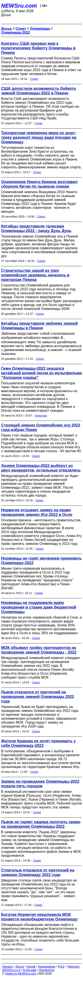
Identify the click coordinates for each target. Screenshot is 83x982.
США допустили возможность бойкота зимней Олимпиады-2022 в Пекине (38, 90)
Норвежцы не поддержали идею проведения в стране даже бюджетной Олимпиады (38, 607)
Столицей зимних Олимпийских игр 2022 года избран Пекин (40, 427)
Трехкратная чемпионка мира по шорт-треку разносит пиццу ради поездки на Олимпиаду (38, 137)
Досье (19, 966)
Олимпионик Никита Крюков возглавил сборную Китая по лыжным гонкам (39, 184)
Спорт (34, 78)
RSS (61, 966)
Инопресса (47, 970)
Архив (31, 966)
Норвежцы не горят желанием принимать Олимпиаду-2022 (41, 560)
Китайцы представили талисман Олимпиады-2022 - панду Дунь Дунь (36, 228)
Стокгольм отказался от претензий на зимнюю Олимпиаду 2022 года (37, 872)
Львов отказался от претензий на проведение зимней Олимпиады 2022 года (37, 696)
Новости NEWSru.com (20, 973)
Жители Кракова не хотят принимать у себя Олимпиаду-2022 (38, 743)
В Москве (29, 970)
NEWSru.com (19, 5)
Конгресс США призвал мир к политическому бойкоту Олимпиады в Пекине (38, 48)
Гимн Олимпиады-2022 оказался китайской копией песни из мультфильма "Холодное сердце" (41, 373)
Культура (41, 415)
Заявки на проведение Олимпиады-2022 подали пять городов (40, 783)
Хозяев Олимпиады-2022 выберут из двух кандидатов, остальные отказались (41, 467)
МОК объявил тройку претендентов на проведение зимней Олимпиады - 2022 (38, 650)
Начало (7, 966)
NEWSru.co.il (11, 970)
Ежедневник (46, 966)
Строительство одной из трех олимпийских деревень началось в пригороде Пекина (35, 275)
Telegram (73, 966)
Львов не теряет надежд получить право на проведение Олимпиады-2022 (40, 824)
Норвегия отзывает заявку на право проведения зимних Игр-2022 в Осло (36, 512)
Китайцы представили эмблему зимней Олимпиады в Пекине (39, 325)
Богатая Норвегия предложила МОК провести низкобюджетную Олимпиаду (39, 916)
